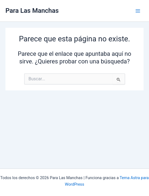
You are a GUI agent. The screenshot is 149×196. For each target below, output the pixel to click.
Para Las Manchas (32, 10)
